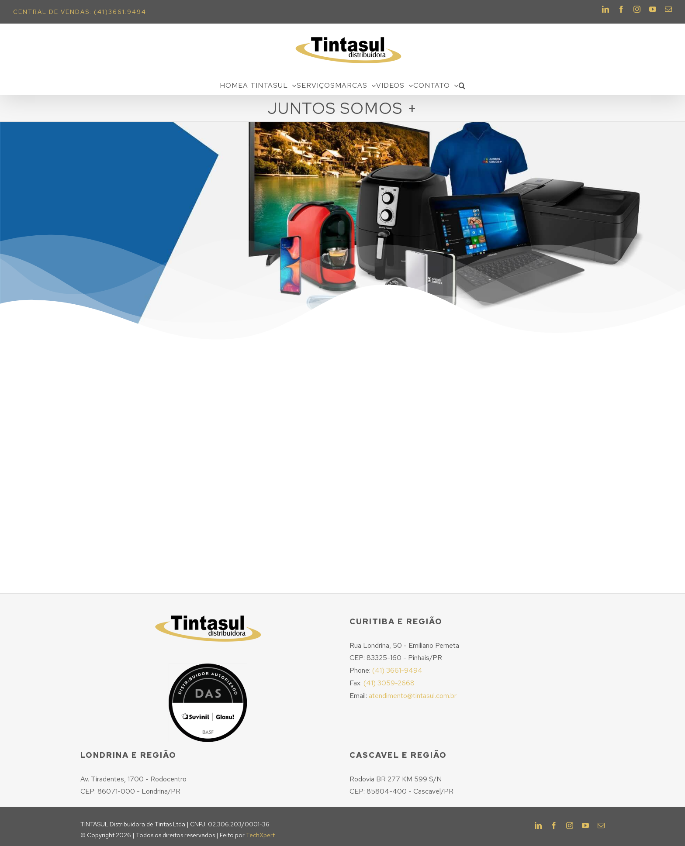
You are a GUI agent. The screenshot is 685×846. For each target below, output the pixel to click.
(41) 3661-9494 (397, 670)
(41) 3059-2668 (389, 683)
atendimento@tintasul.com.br (413, 695)
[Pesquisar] (462, 85)
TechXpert (260, 835)
